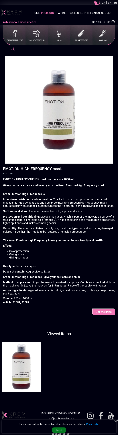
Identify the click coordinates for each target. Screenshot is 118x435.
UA (103, 2)
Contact (106, 13)
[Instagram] (90, 416)
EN (110, 2)
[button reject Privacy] (116, 420)
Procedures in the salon (84, 13)
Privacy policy (92, 424)
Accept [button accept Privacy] (59, 430)
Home (36, 13)
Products (47, 13)
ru (115, 2)
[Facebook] (100, 416)
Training (60, 13)
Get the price (104, 311)
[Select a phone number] (113, 22)
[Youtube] (111, 416)
